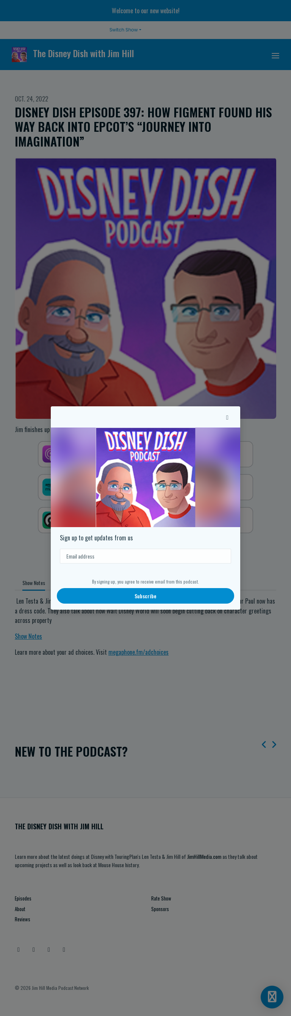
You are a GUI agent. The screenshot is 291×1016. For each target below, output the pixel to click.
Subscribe (145, 596)
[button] (227, 416)
